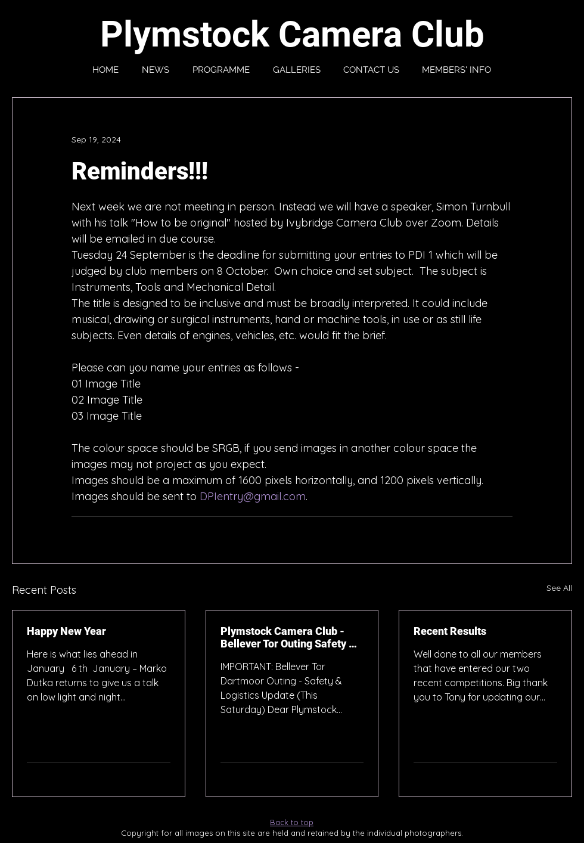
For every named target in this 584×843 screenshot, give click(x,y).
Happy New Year (66, 631)
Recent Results (450, 631)
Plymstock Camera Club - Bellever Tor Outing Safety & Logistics (288, 637)
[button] (456, 70)
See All (559, 587)
